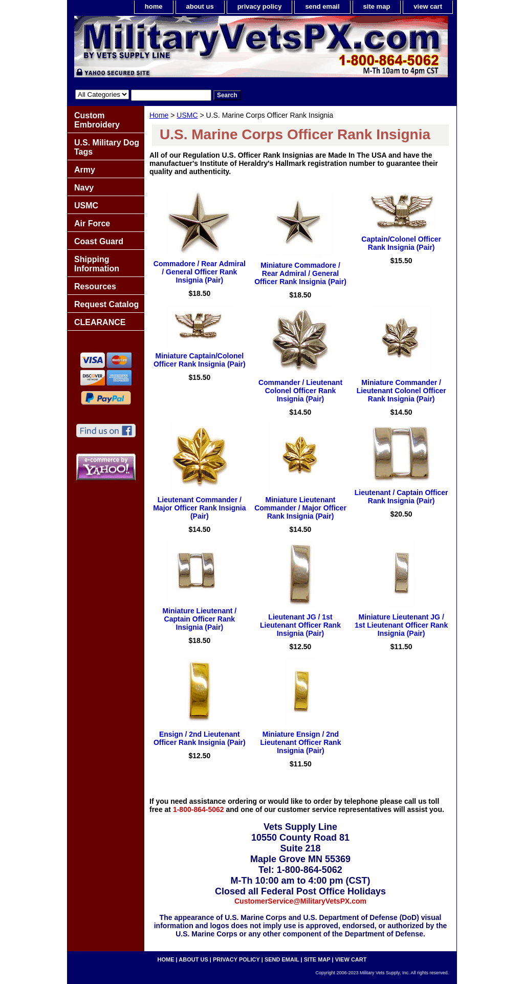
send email (322, 6)
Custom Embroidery (97, 120)
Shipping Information (96, 264)
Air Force (92, 223)
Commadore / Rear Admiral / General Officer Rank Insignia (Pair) (200, 272)
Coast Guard (98, 241)
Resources (95, 286)
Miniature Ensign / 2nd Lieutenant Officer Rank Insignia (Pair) (300, 742)
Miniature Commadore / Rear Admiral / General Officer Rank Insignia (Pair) (300, 273)
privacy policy (259, 6)
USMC (187, 115)
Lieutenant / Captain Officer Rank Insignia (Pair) (401, 496)
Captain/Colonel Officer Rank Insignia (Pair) (401, 243)
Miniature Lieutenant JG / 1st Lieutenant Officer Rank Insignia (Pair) (401, 625)
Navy (84, 187)
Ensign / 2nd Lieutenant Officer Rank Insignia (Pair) (200, 738)
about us (200, 6)
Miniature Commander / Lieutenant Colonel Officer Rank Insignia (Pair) (401, 390)
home (154, 6)
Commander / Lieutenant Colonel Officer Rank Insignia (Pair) (300, 390)
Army (84, 169)
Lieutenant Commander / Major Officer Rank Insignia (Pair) (199, 508)
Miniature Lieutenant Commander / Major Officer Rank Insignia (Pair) (300, 508)
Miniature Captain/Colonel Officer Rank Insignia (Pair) (200, 360)
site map (376, 6)
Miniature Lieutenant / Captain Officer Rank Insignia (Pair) (199, 619)
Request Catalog (106, 304)
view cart (427, 6)
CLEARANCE (99, 322)
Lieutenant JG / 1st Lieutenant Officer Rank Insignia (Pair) (300, 625)
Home (158, 115)
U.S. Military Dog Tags (106, 147)
